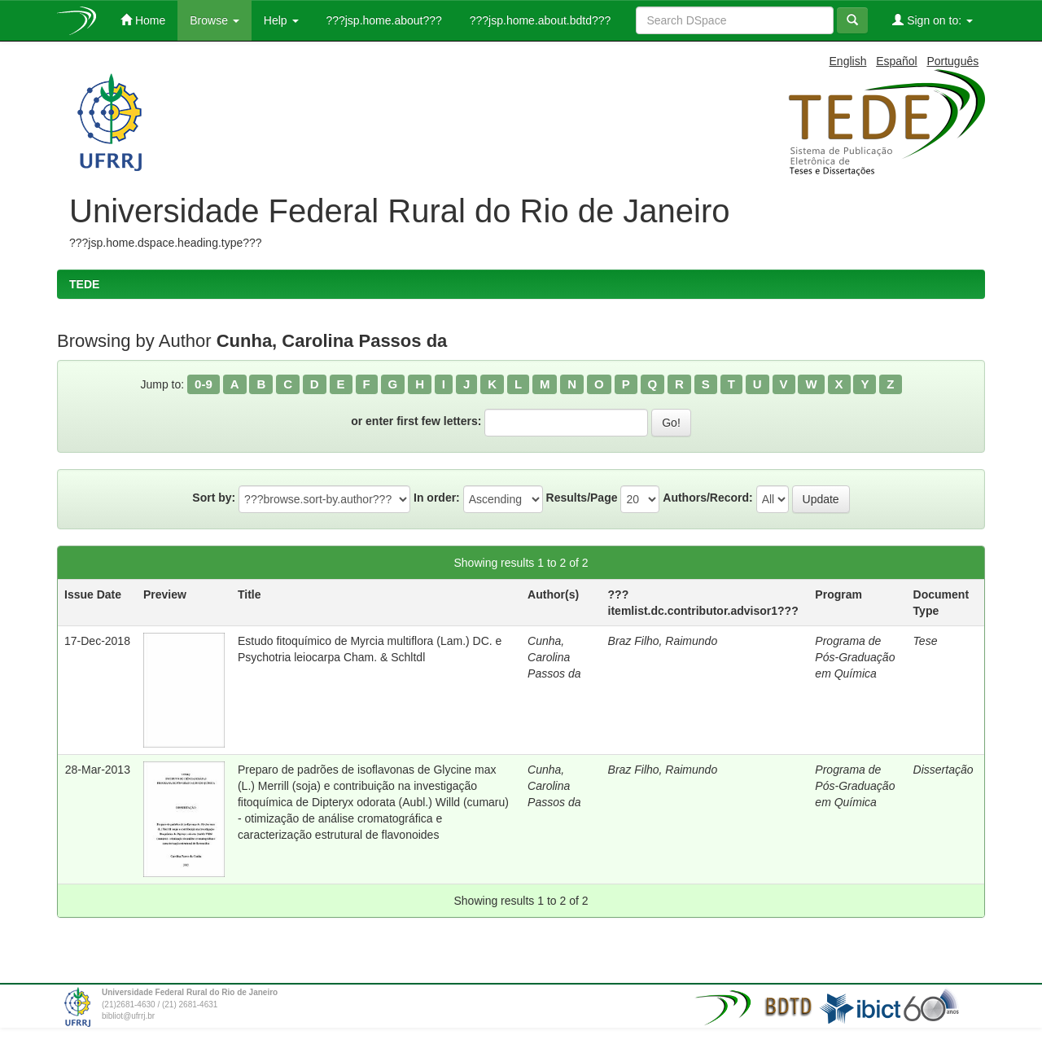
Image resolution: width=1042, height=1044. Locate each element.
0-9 (203, 384)
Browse (214, 20)
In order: (437, 497)
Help (281, 20)
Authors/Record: (707, 497)
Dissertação (943, 769)
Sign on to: (932, 20)
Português (952, 61)
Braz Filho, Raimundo (663, 640)
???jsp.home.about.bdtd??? (538, 20)
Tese (925, 640)
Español (896, 61)
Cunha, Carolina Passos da (554, 657)
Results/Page (582, 497)
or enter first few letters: (416, 421)
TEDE (84, 284)
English (848, 61)
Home (142, 20)
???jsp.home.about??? (382, 20)
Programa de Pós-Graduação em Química (855, 657)
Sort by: (213, 497)
